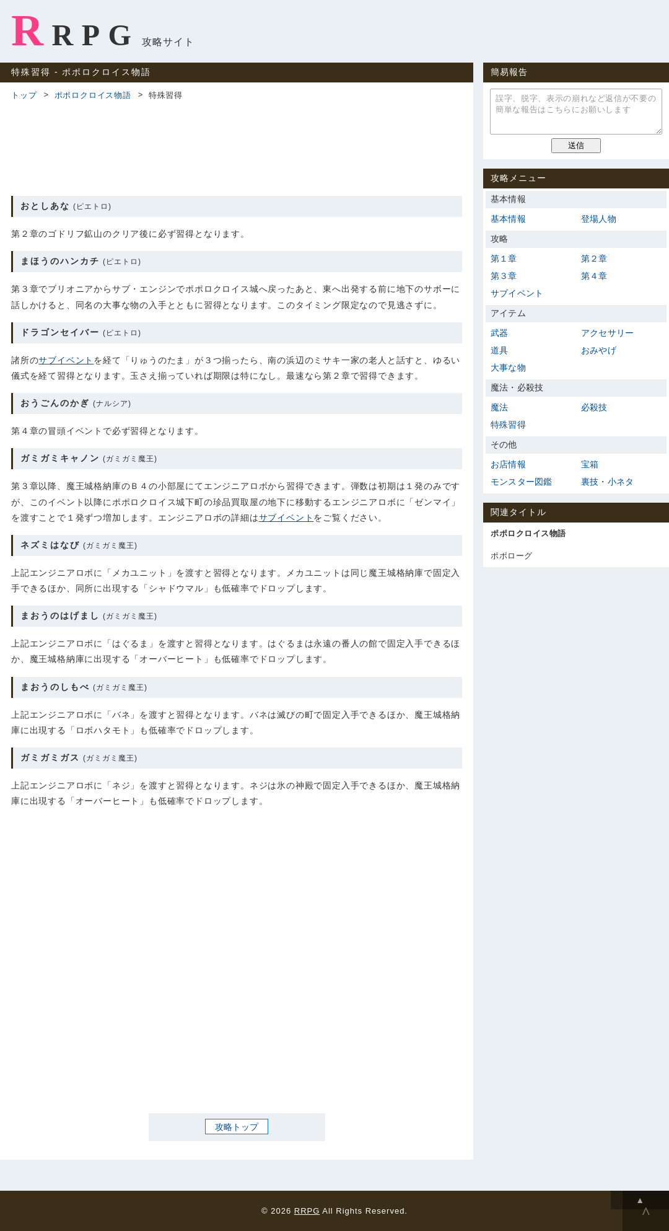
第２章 (594, 258)
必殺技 (594, 407)
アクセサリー (607, 333)
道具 (499, 350)
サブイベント (66, 360)
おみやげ (598, 350)
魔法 (499, 407)
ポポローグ (512, 555)
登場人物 (598, 219)
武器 (499, 333)
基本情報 (508, 219)
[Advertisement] (236, 146)
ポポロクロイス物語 (93, 95)
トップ (24, 95)
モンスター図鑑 (521, 482)
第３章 (504, 276)
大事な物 (508, 368)
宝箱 (589, 464)
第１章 (504, 258)
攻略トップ (236, 1127)
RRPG (75, 30)
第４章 (594, 276)
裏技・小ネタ (607, 482)
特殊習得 (508, 425)
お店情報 (508, 464)
